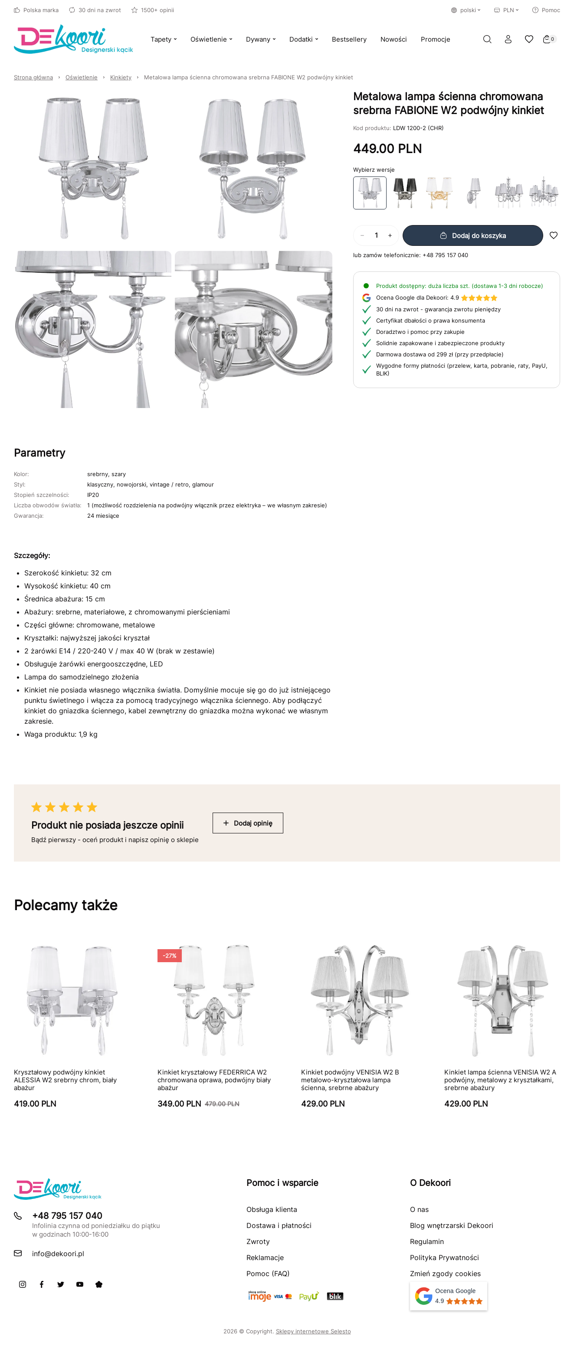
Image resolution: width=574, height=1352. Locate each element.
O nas (419, 1209)
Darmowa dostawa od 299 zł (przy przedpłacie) (440, 354)
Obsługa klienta (271, 1209)
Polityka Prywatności (444, 1257)
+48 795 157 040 (445, 254)
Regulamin (427, 1241)
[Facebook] (41, 1284)
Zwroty (258, 1241)
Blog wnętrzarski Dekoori (451, 1225)
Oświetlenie (82, 77)
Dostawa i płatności (279, 1225)
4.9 (437, 297)
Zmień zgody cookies (445, 1273)
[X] (60, 1284)
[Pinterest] (99, 1284)
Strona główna (33, 77)
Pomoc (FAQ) (268, 1273)
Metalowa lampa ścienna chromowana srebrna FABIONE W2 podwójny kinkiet (248, 77)
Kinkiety (120, 77)
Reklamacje (265, 1257)
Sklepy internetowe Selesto (313, 1331)
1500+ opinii (152, 10)
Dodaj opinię (247, 823)
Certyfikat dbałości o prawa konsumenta (430, 320)
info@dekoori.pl (58, 1253)
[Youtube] (80, 1284)
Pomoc (546, 10)
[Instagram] (22, 1284)
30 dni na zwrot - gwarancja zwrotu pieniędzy (438, 309)
